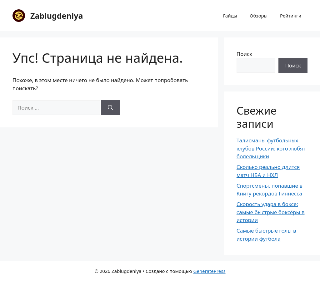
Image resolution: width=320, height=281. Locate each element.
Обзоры (259, 15)
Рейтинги (290, 15)
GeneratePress (209, 271)
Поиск (244, 53)
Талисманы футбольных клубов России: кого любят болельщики (271, 148)
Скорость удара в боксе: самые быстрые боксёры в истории (271, 212)
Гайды (230, 15)
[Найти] (110, 107)
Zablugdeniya (56, 15)
